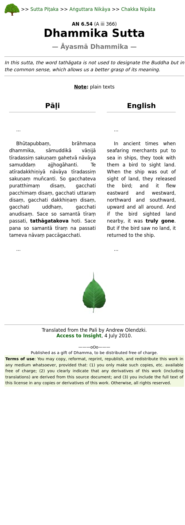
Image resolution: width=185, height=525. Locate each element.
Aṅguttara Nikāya (90, 9)
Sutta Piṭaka (45, 9)
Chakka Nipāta (138, 9)
